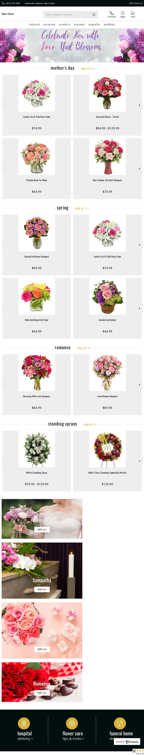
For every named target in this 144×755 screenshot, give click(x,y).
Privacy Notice (100, 752)
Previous (4, 105)
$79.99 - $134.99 (37, 484)
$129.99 (107, 484)
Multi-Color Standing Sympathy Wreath (107, 472)
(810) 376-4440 (13, 3)
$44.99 (36, 331)
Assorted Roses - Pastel (107, 116)
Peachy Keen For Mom (36, 180)
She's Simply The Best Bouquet (107, 180)
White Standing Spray (36, 472)
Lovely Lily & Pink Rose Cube (36, 116)
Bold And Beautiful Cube (36, 320)
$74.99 (36, 128)
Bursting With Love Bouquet (36, 396)
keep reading (84, 658)
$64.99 (36, 191)
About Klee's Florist (12, 653)
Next (140, 105)
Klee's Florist (8, 14)
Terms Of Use (85, 752)
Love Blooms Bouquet (107, 396)
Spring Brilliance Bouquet (36, 256)
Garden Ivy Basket (107, 320)
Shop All (85, 68)
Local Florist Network (118, 752)
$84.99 (36, 408)
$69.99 (36, 268)
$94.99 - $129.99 (107, 128)
